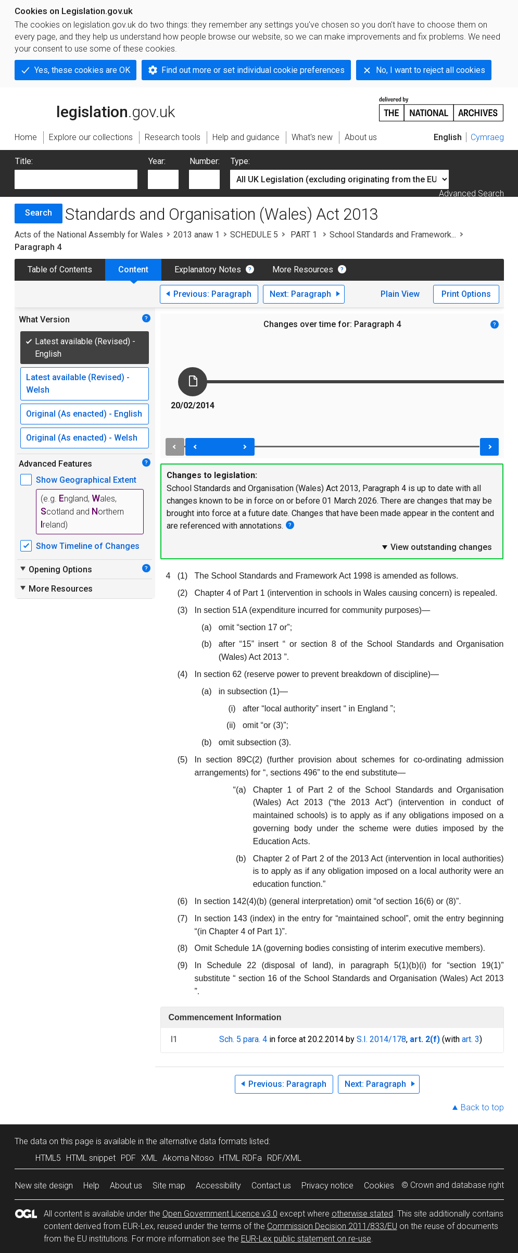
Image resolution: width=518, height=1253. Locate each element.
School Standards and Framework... (393, 235)
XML (149, 1158)
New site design (44, 1186)
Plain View (400, 294)
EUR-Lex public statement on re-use (306, 1239)
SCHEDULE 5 (254, 235)
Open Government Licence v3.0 (219, 1214)
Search (38, 213)
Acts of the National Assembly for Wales (89, 235)
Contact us (271, 1186)
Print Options (466, 294)
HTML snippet (91, 1158)
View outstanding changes (436, 547)
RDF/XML (284, 1158)
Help (91, 1186)
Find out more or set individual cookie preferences (253, 70)
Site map (169, 1186)
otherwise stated (362, 1214)
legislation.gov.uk (95, 108)
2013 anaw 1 (196, 235)
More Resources (302, 269)
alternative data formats (203, 1141)
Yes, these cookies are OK (82, 70)
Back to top (482, 1107)
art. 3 (470, 1039)
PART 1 (303, 235)
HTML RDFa (240, 1158)
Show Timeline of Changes (88, 546)
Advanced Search (471, 193)
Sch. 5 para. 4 (243, 1039)
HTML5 (48, 1158)
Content (133, 269)
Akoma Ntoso (188, 1158)
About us (126, 1186)
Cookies (379, 1186)
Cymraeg (487, 137)
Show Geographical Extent (86, 480)
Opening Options (55, 569)
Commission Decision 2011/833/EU (332, 1226)
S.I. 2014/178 (381, 1039)
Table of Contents (60, 269)
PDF (128, 1158)
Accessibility (218, 1186)
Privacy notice (327, 1186)
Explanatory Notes (207, 269)
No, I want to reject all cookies (430, 70)
